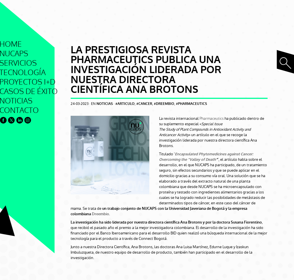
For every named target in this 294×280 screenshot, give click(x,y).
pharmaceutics (192, 104)
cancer (145, 104)
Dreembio (100, 214)
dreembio (165, 104)
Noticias (104, 104)
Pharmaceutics (212, 118)
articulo (126, 104)
